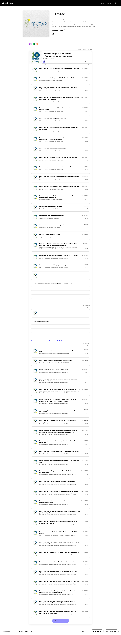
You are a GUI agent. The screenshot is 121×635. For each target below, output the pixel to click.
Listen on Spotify (58, 30)
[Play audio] (90, 53)
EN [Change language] (116, 3)
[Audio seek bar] (67, 63)
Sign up (109, 3)
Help (31, 631)
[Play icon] (44, 61)
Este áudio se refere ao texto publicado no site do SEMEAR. (47, 303)
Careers (21, 631)
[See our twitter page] (79, 631)
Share (87, 62)
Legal (26, 631)
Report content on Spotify (85, 49)
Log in (102, 3)
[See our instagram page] (83, 631)
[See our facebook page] (75, 631)
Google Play (111, 631)
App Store (97, 631)
